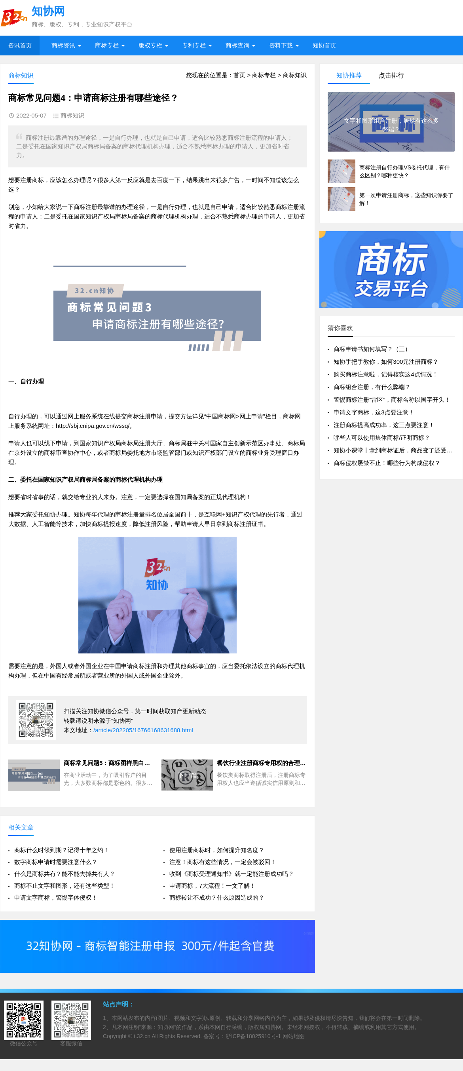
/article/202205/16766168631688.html (143, 730)
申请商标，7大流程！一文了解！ (212, 885)
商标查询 (237, 45)
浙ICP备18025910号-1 (253, 1036)
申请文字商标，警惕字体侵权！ (55, 897)
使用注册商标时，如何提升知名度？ (216, 850)
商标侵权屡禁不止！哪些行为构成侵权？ (387, 463)
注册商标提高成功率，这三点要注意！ (384, 425)
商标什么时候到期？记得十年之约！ (61, 850)
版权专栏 (150, 45)
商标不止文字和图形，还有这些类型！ (64, 885)
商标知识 (295, 75)
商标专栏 (107, 45)
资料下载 (281, 45)
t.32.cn (142, 1036)
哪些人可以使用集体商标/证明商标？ (382, 437)
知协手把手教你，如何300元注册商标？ (386, 361)
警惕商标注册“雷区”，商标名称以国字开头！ (392, 399)
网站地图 (294, 1036)
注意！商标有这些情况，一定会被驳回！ (222, 861)
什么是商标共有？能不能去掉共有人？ (64, 873)
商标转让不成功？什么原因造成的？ (216, 897)
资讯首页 (20, 45)
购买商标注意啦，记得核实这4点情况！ (386, 374)
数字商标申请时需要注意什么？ (55, 861)
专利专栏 (194, 45)
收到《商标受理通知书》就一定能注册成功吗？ (231, 873)
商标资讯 (63, 45)
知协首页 (324, 45)
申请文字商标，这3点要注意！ (374, 412)
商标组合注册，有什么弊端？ (372, 387)
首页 (239, 75)
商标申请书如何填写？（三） (372, 349)
